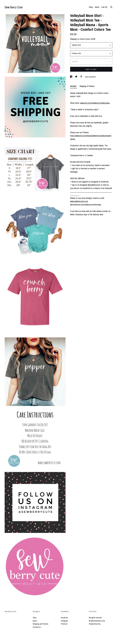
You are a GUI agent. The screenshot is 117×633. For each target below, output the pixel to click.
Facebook (64, 617)
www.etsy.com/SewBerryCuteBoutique (95, 103)
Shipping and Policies (40, 624)
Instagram (64, 621)
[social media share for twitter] (76, 77)
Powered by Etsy (94, 624)
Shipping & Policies (87, 86)
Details (73, 86)
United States (84, 39)
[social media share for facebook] (71, 77)
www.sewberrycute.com (79, 201)
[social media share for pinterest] (81, 77)
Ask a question (90, 77)
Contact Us (37, 627)
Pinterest (64, 624)
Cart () (104, 7)
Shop (91, 7)
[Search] (111, 7)
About (97, 7)
